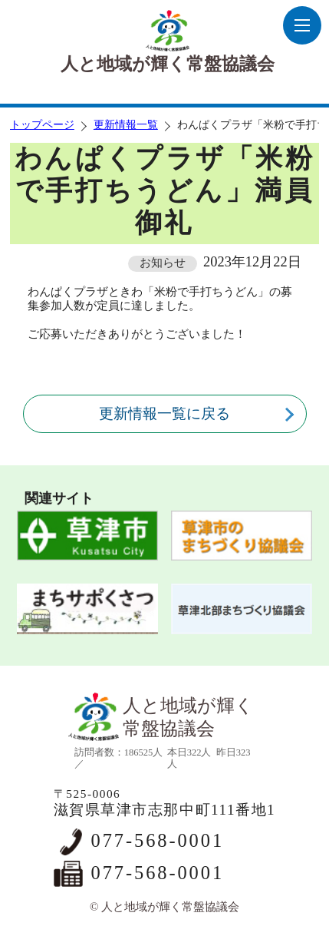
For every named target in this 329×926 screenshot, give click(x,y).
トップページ (42, 125)
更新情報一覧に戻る (164, 413)
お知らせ (163, 262)
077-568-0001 (157, 840)
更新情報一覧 (126, 125)
